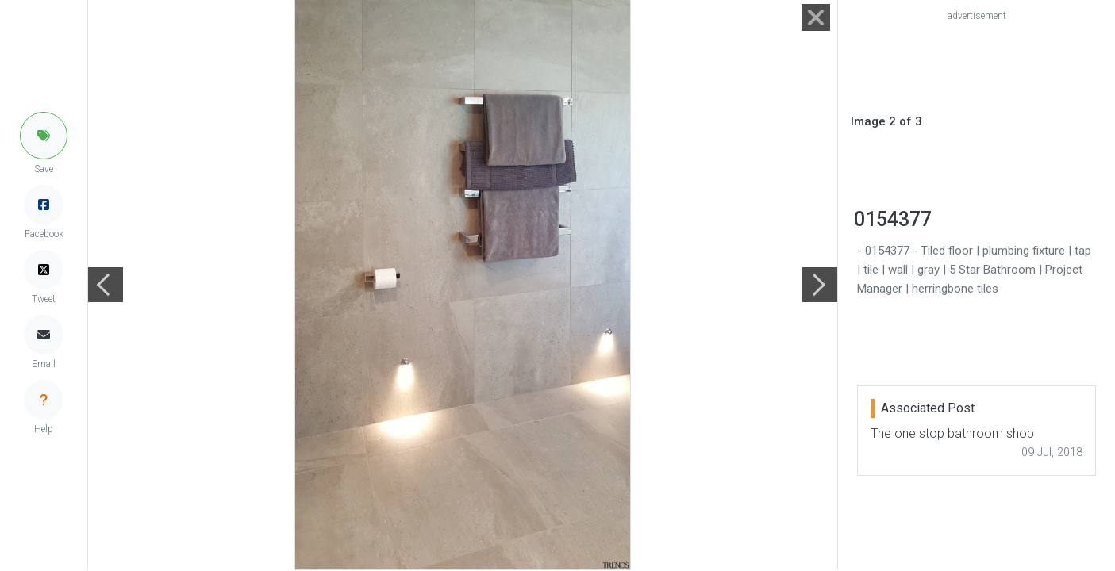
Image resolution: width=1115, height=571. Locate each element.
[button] (43, 135)
